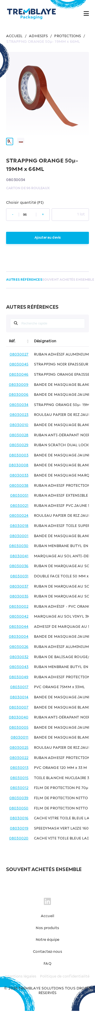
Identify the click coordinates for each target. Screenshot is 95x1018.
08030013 (19, 775)
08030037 (19, 593)
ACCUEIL (14, 36)
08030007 (19, 714)
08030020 (19, 845)
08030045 (19, 372)
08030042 (19, 624)
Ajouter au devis (47, 245)
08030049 (19, 684)
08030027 (19, 361)
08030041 (19, 563)
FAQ (47, 971)
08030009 (19, 392)
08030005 (19, 735)
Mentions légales (20, 983)
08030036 (19, 573)
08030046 (19, 382)
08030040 (19, 724)
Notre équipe (47, 947)
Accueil (47, 923)
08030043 (19, 674)
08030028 (19, 442)
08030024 (19, 523)
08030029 (19, 452)
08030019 (19, 835)
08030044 (19, 634)
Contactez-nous (47, 959)
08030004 (19, 644)
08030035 (19, 603)
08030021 (19, 513)
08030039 (19, 805)
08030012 (19, 795)
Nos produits (47, 935)
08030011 (20, 744)
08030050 (19, 815)
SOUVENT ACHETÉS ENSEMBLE (68, 287)
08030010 (19, 432)
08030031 (19, 583)
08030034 (19, 412)
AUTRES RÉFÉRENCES (24, 287)
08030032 (19, 664)
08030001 (19, 543)
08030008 (19, 472)
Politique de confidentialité (65, 983)
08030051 (19, 503)
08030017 (19, 694)
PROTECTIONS (67, 36)
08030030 (19, 553)
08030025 (19, 755)
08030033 (19, 482)
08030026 (19, 654)
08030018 (19, 533)
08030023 (19, 422)
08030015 (19, 785)
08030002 (19, 614)
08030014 (19, 704)
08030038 (19, 493)
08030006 (19, 402)
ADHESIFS (38, 36)
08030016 (19, 825)
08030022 (19, 765)
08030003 (19, 462)
